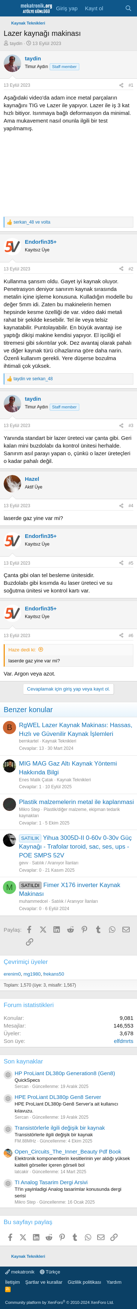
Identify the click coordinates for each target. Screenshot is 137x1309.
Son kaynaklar (23, 1061)
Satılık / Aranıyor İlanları (55, 862)
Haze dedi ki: (22, 649)
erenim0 (12, 974)
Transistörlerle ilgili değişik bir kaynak (60, 1128)
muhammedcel (33, 901)
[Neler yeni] (114, 8)
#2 (131, 269)
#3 (131, 425)
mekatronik (19, 1272)
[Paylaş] (121, 85)
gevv (23, 862)
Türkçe (50, 1272)
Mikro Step (29, 809)
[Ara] (128, 8)
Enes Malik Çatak (36, 779)
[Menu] (10, 8)
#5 (131, 563)
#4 (131, 505)
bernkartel (28, 741)
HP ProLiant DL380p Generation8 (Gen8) (65, 1073)
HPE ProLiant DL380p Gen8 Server (58, 1097)
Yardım (114, 1282)
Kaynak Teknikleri (59, 741)
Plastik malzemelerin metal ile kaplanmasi (76, 802)
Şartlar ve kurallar (43, 1282)
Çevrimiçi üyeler (26, 961)
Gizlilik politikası (84, 1282)
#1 (131, 85)
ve (32, 222)
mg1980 (32, 974)
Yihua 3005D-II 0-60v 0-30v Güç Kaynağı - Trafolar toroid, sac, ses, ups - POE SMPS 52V (75, 846)
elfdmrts (123, 1041)
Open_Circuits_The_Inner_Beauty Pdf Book (68, 1151)
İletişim (12, 1282)
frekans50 (53, 974)
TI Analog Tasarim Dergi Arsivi (51, 1182)
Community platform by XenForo (59, 1302)
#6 (131, 635)
